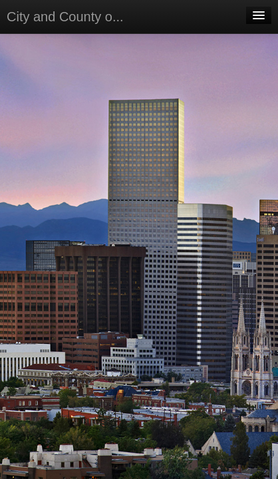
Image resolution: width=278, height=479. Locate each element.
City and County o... (65, 16)
